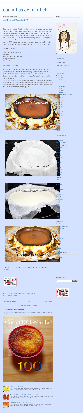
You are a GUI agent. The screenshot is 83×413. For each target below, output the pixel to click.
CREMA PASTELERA (61, 145)
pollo (57, 216)
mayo (60, 90)
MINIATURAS (59, 194)
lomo (57, 179)
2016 (59, 106)
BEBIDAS (58, 128)
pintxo (57, 214)
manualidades (59, 182)
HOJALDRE (59, 174)
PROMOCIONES (60, 221)
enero (61, 97)
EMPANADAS (59, 157)
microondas (59, 192)
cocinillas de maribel (24, 10)
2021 (59, 77)
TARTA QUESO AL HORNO (15, 20)
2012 (59, 115)
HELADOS (59, 172)
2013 (59, 113)
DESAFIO (10, 296)
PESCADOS (59, 211)
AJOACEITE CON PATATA (16, 386)
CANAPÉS (59, 130)
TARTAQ (16, 296)
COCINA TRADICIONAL (62, 142)
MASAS (58, 187)
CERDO (58, 138)
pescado (58, 209)
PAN (57, 201)
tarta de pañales (60, 241)
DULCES (58, 155)
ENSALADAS (59, 160)
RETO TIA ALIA (60, 228)
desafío (58, 152)
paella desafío (59, 199)
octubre (61, 86)
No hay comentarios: (19, 293)
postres (58, 218)
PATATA (58, 206)
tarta (57, 236)
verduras (58, 248)
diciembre (61, 81)
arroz (57, 125)
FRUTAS (58, 167)
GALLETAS (59, 169)
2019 (59, 100)
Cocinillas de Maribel (63, 65)
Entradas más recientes (10, 301)
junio (60, 88)
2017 (59, 104)
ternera (58, 246)
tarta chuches (59, 238)
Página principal (60, 58)
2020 (59, 80)
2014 (59, 111)
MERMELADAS (60, 189)
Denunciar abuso (61, 252)
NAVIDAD (58, 196)
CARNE (58, 133)
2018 (59, 102)
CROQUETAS (59, 147)
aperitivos (58, 123)
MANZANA (59, 184)
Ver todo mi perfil (60, 68)
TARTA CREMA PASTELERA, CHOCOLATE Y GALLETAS (24, 394)
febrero (61, 92)
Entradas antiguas (47, 301)
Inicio (29, 301)
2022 (59, 75)
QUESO (58, 223)
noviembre (62, 84)
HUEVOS (58, 177)
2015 (59, 108)
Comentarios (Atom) (32, 305)
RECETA (47, 44)
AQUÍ (9, 269)
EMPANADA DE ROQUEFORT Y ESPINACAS (21, 402)
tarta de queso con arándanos (29, 33)
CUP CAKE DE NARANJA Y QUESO (14, 309)
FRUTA (58, 165)
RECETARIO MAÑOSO (62, 226)
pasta (57, 204)
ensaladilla (58, 162)
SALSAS (58, 231)
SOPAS (58, 233)
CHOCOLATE (59, 140)
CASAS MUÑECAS (61, 135)
